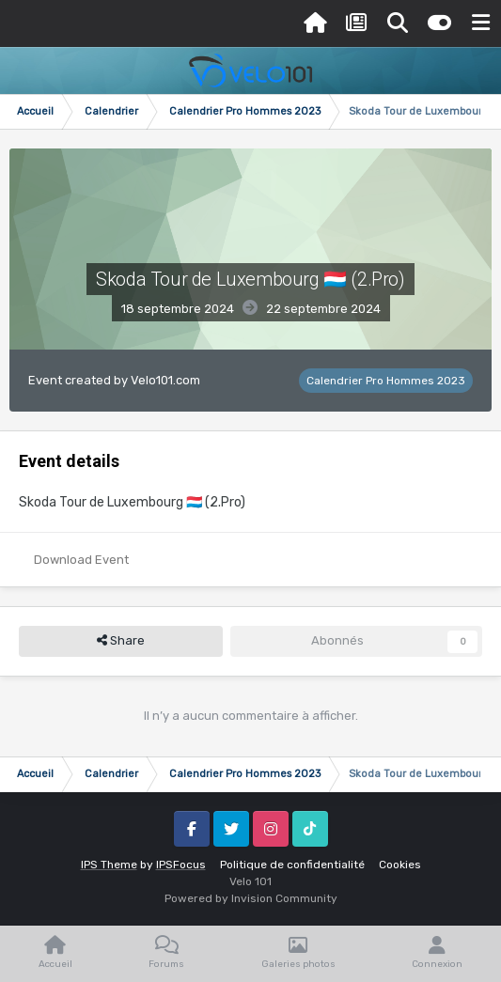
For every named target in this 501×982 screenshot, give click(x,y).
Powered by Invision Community (250, 898)
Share (121, 641)
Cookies (400, 864)
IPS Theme (109, 864)
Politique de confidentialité (292, 864)
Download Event (81, 560)
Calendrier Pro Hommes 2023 (385, 380)
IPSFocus (181, 864)
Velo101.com (165, 380)
